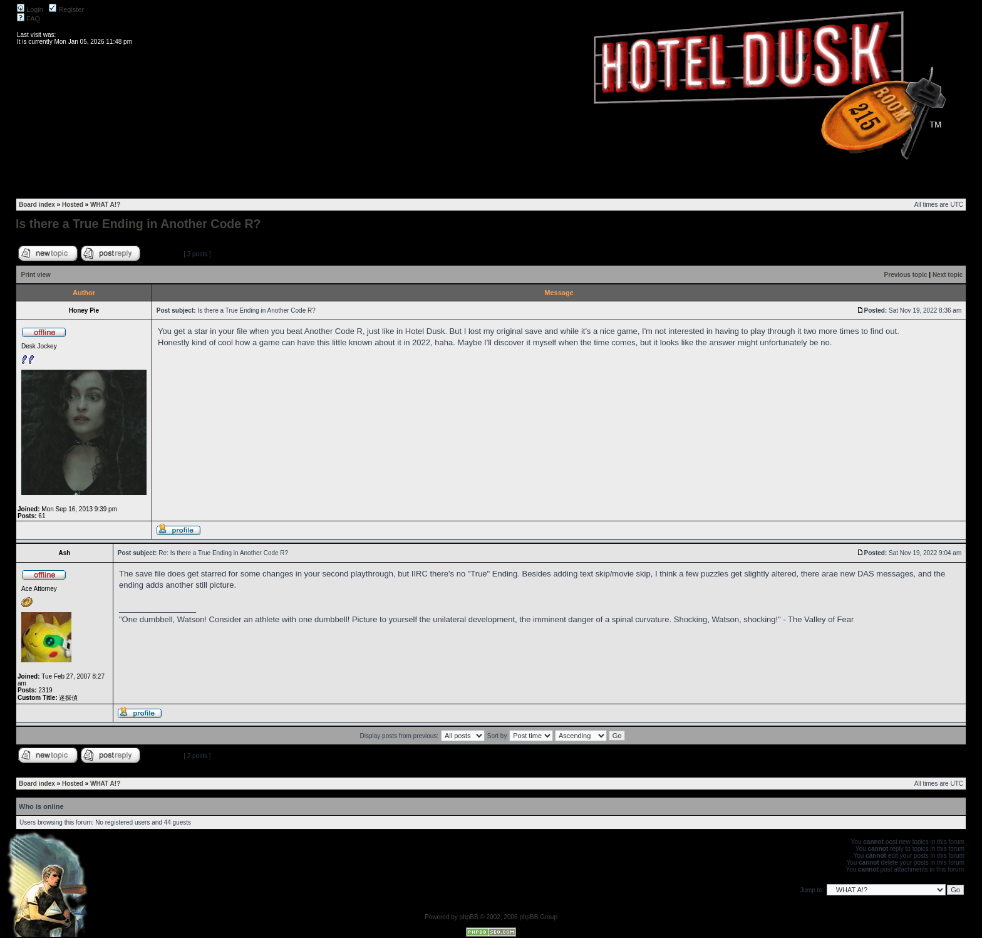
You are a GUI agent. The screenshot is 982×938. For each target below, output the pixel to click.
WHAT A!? (105, 204)
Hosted (72, 204)
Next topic (948, 274)
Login (30, 9)
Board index (37, 204)
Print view (36, 274)
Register (66, 9)
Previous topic (906, 274)
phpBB (469, 917)
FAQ (28, 19)
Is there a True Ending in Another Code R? (138, 224)
